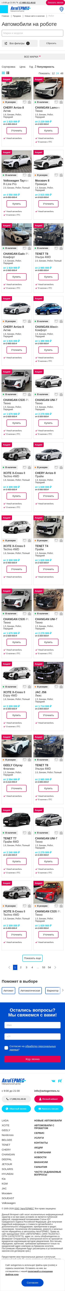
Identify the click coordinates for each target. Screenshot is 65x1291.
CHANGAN (8, 1154)
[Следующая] (55, 967)
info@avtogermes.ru (47, 1090)
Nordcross (8, 1135)
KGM (5, 1183)
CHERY (6, 1149)
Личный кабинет (50, 1099)
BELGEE (7, 1139)
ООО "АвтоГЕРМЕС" (24, 1208)
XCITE (5, 1125)
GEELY (6, 1130)
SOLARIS (7, 1169)
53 (43, 967)
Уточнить (16, 130)
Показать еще (32, 958)
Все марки (31, 56)
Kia (4, 1178)
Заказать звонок (55, 2)
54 (49, 967)
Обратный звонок (17, 1109)
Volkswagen (9, 1203)
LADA (5, 1120)
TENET (6, 1144)
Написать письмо (50, 1109)
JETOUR (7, 1164)
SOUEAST (8, 1198)
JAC (4, 1188)
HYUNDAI (8, 1173)
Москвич (7, 1193)
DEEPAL (7, 1159)
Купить (48, 130)
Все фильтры (17, 43)
